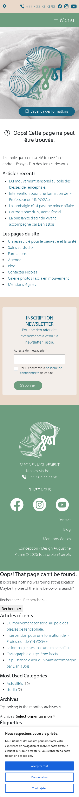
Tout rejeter (39, 788)
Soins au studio (20, 247)
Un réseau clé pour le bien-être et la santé (42, 241)
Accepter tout (39, 766)
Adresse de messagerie (30, 350)
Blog (11, 265)
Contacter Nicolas (22, 272)
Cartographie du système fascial (35, 211)
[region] (39, 762)
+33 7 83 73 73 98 (37, 6)
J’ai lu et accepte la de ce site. (41, 370)
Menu (63, 19)
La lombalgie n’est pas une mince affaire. (42, 205)
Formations (17, 253)
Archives (7, 716)
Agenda (14, 259)
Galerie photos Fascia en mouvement (38, 278)
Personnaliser (39, 777)
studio (12, 689)
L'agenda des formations (46, 111)
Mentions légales (22, 284)
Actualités (15, 683)
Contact (64, 519)
